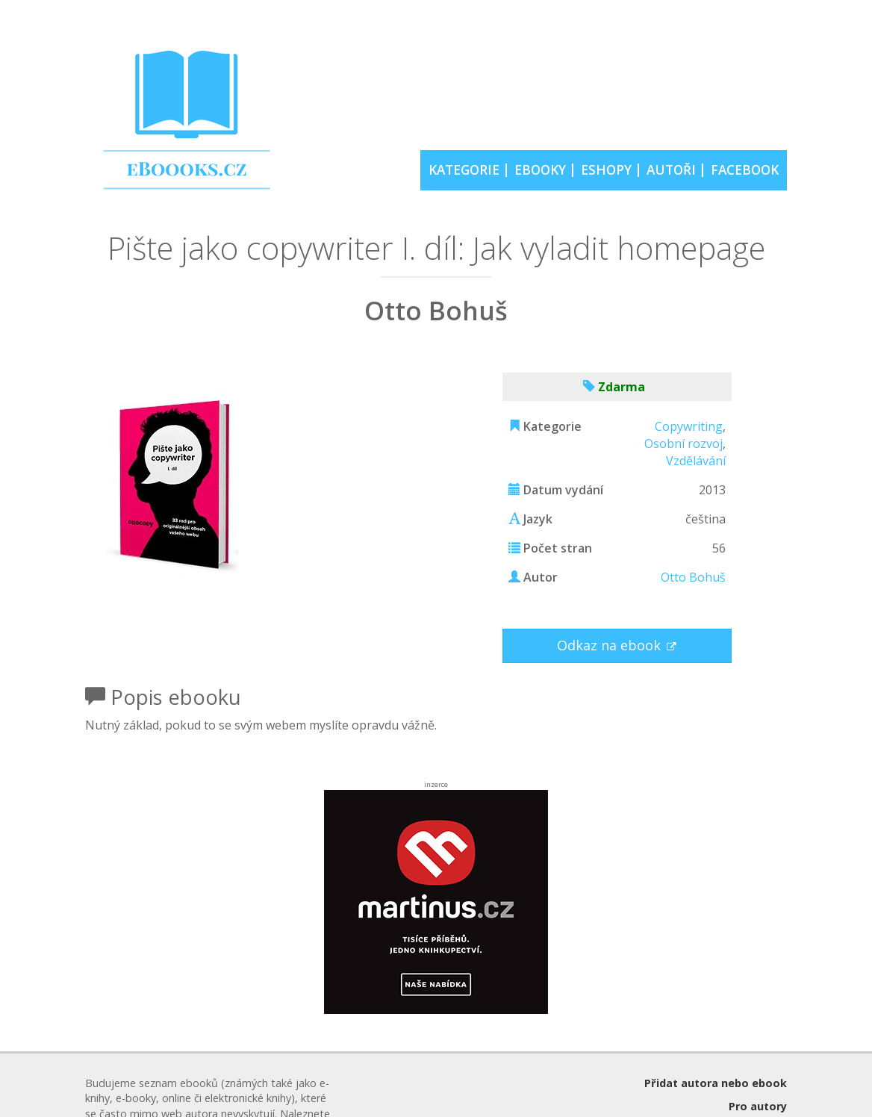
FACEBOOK (745, 169)
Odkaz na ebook (610, 645)
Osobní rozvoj (683, 443)
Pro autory (758, 1106)
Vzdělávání (696, 460)
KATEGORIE (464, 169)
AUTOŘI (671, 169)
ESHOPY (606, 169)
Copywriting (689, 426)
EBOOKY (540, 169)
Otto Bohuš (693, 577)
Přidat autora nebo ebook (715, 1083)
